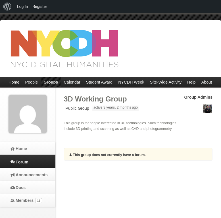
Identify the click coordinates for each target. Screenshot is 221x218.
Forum (22, 162)
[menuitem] (7, 6)
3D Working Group (95, 99)
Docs (21, 187)
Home (21, 148)
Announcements (31, 175)
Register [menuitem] (39, 6)
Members (29, 200)
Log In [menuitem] (22, 6)
